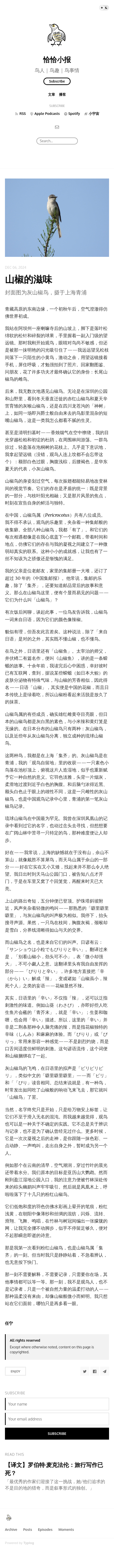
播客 (62, 94)
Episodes (45, 1529)
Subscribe (57, 81)
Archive (11, 1529)
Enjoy (15, 1371)
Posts (27, 1529)
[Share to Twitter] (84, 1371)
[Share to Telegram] (104, 1371)
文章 (51, 94)
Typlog (28, 1543)
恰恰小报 (57, 59)
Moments (66, 1529)
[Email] (57, 127)
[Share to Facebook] (94, 1371)
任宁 (9, 1323)
